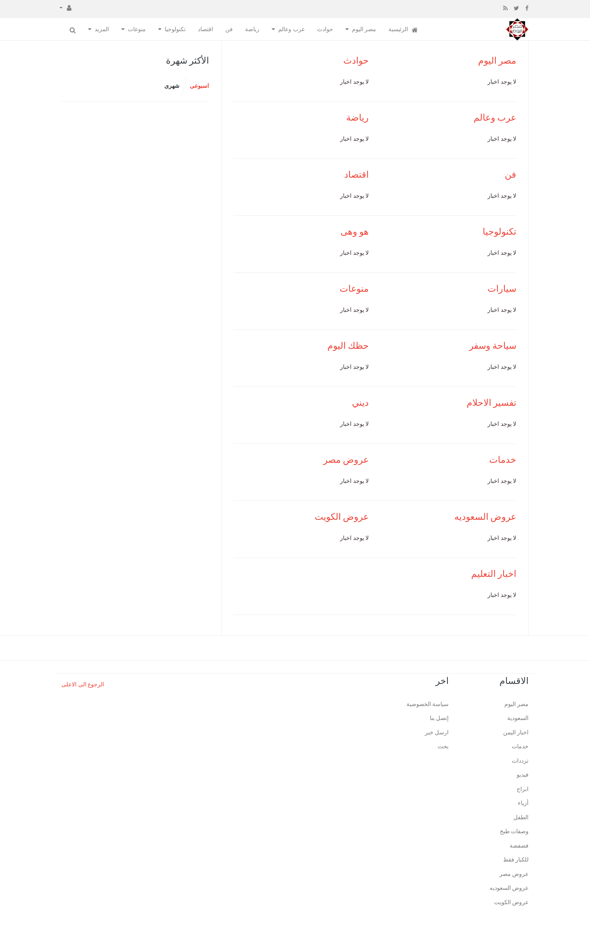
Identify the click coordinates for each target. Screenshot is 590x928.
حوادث (325, 29)
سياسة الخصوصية (427, 704)
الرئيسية (403, 29)
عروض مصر (346, 460)
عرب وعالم (291, 29)
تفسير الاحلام (492, 403)
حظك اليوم (348, 346)
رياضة (252, 29)
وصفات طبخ (514, 831)
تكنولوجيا (175, 29)
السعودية (518, 718)
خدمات (502, 460)
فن (229, 29)
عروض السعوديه (485, 517)
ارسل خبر (437, 732)
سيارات (502, 288)
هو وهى (354, 231)
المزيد (102, 29)
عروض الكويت (342, 517)
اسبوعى (199, 86)
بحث (443, 746)
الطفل (521, 817)
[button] (65, 7)
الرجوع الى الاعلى (82, 684)
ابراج (523, 789)
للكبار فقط (516, 860)
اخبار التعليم (494, 574)
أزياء (523, 803)
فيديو (523, 775)
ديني (360, 403)
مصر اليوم (364, 29)
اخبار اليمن (516, 732)
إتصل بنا (439, 718)
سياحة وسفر (493, 346)
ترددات (520, 761)
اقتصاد (205, 29)
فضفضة (519, 846)
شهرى (171, 86)
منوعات (137, 29)
